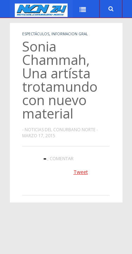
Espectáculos (35, 33)
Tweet (81, 172)
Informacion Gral (69, 33)
